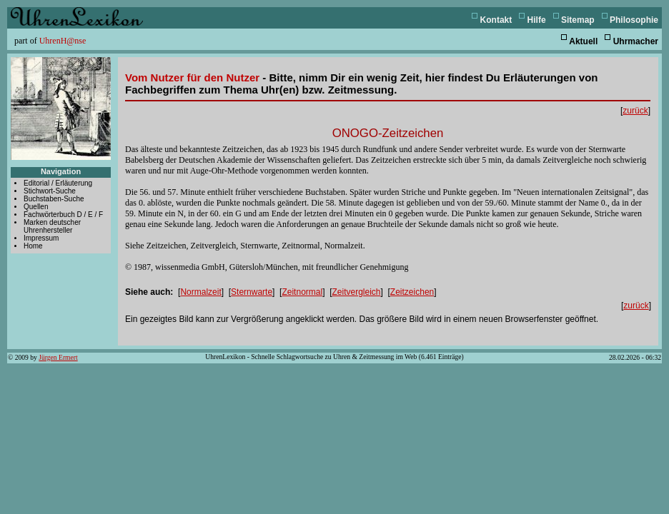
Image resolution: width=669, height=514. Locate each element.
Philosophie (634, 20)
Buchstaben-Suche (54, 199)
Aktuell (583, 41)
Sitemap (578, 20)
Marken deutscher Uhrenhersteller (52, 226)
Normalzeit (200, 292)
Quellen (36, 207)
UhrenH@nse (62, 41)
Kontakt (496, 20)
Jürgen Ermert (58, 357)
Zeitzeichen (412, 292)
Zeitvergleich (356, 292)
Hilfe (536, 20)
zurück (635, 111)
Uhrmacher (635, 41)
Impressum (41, 238)
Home (33, 246)
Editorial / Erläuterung (58, 183)
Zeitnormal (302, 292)
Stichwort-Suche (50, 191)
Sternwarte (251, 292)
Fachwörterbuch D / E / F (63, 214)
